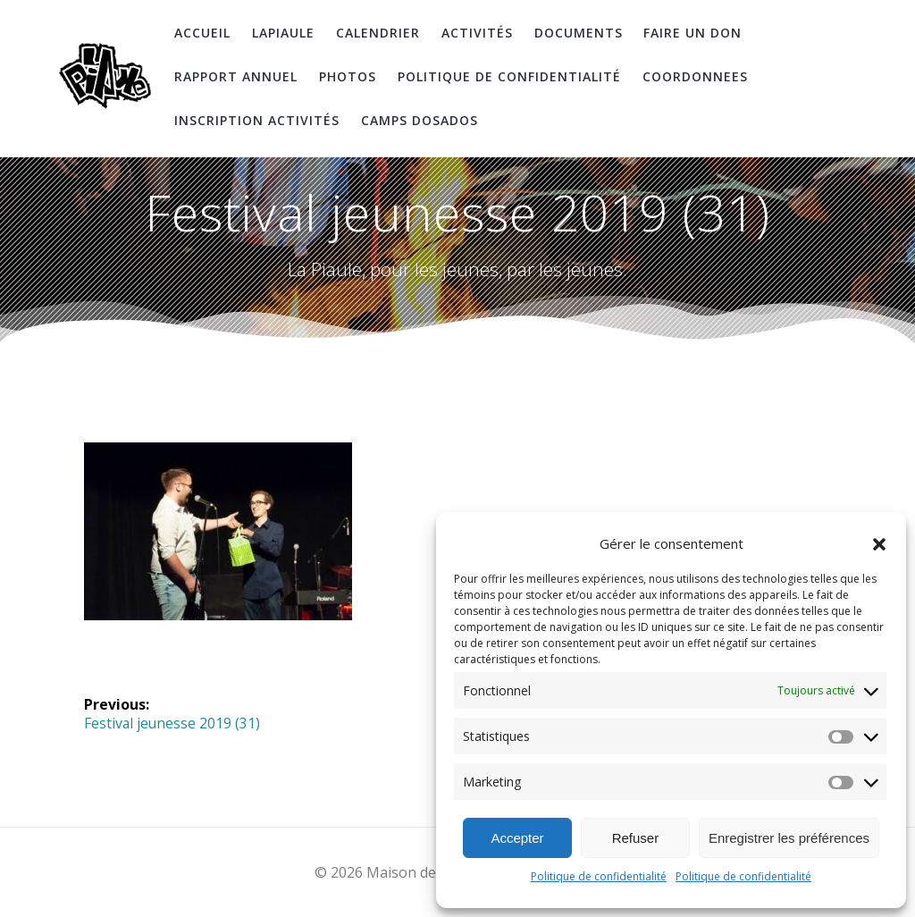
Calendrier (378, 32)
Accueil (202, 32)
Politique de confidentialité (599, 876)
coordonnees (695, 76)
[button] (879, 544)
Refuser (635, 837)
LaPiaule (283, 32)
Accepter (517, 837)
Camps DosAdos (419, 120)
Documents (578, 32)
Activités (477, 32)
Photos (347, 76)
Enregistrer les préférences (789, 837)
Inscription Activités (257, 120)
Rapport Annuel (236, 76)
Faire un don (692, 32)
